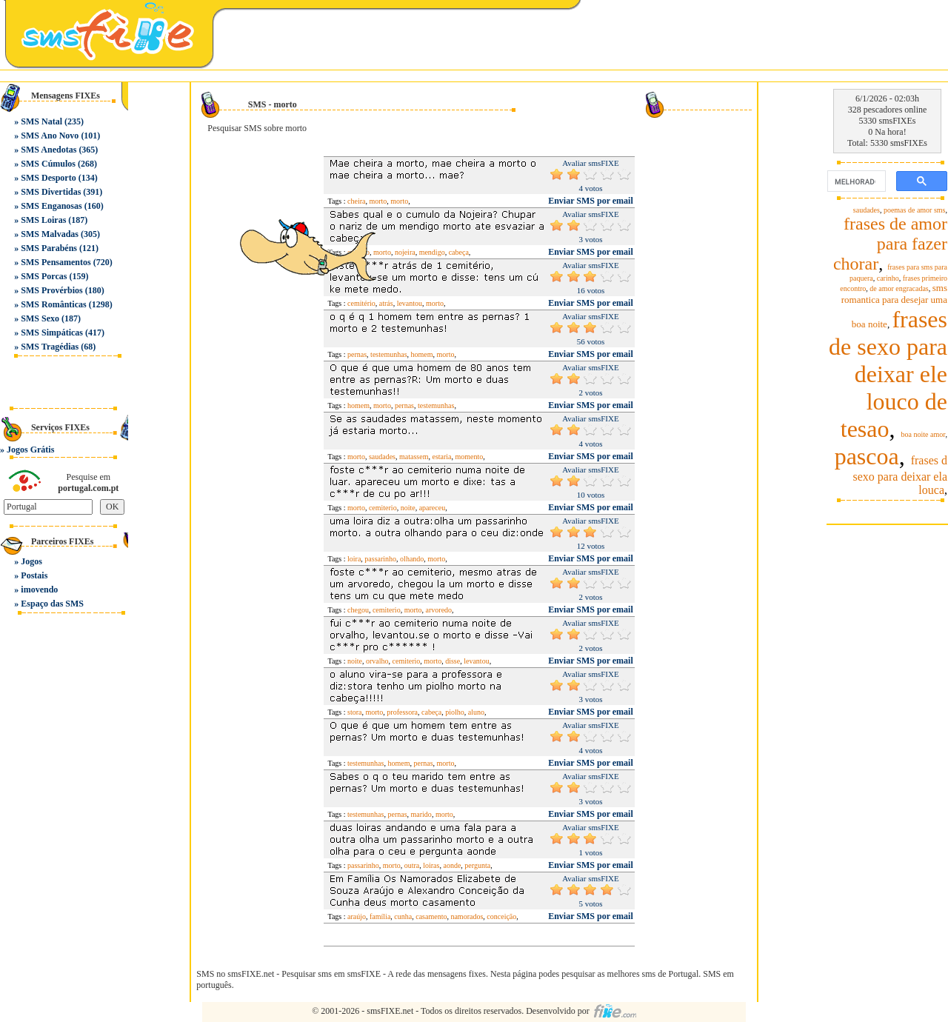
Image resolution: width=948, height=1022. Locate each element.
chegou (358, 610)
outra (412, 865)
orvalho (377, 661)
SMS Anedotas (48, 149)
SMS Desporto (48, 178)
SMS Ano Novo (50, 135)
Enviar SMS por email (590, 201)
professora (402, 712)
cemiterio (383, 508)
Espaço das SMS (52, 603)
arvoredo (439, 610)
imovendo (39, 589)
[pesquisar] (855, 181)
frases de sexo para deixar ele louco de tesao (888, 374)
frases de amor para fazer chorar (890, 243)
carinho (888, 278)
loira (354, 559)
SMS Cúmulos (48, 163)
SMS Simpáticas (52, 332)
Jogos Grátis (30, 449)
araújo (356, 916)
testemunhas (388, 354)
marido (421, 814)
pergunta (477, 865)
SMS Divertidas (51, 192)
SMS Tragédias (50, 346)
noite (408, 508)
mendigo (432, 252)
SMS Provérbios (51, 290)
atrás (386, 303)
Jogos (31, 561)
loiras (431, 865)
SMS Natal (41, 121)
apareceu (432, 508)
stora (354, 712)
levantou (409, 303)
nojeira (405, 252)
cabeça (459, 252)
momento (469, 456)
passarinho (380, 559)
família (380, 916)
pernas (357, 354)
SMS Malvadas (50, 234)
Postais (34, 575)
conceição (501, 916)
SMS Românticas (53, 304)
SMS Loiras (43, 220)
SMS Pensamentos (55, 262)
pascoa (867, 456)
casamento (431, 916)
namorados (466, 916)
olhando (412, 559)
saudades (382, 456)
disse (452, 661)
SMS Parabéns (49, 248)
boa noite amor (923, 434)
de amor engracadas (898, 288)
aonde (452, 865)
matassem (413, 456)
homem (422, 354)
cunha (403, 916)
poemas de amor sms (915, 210)
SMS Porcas (44, 276)
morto (399, 201)
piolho (454, 712)
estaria (441, 456)
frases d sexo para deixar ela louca (900, 475)
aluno (476, 712)
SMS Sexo (40, 318)
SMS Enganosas (51, 206)
